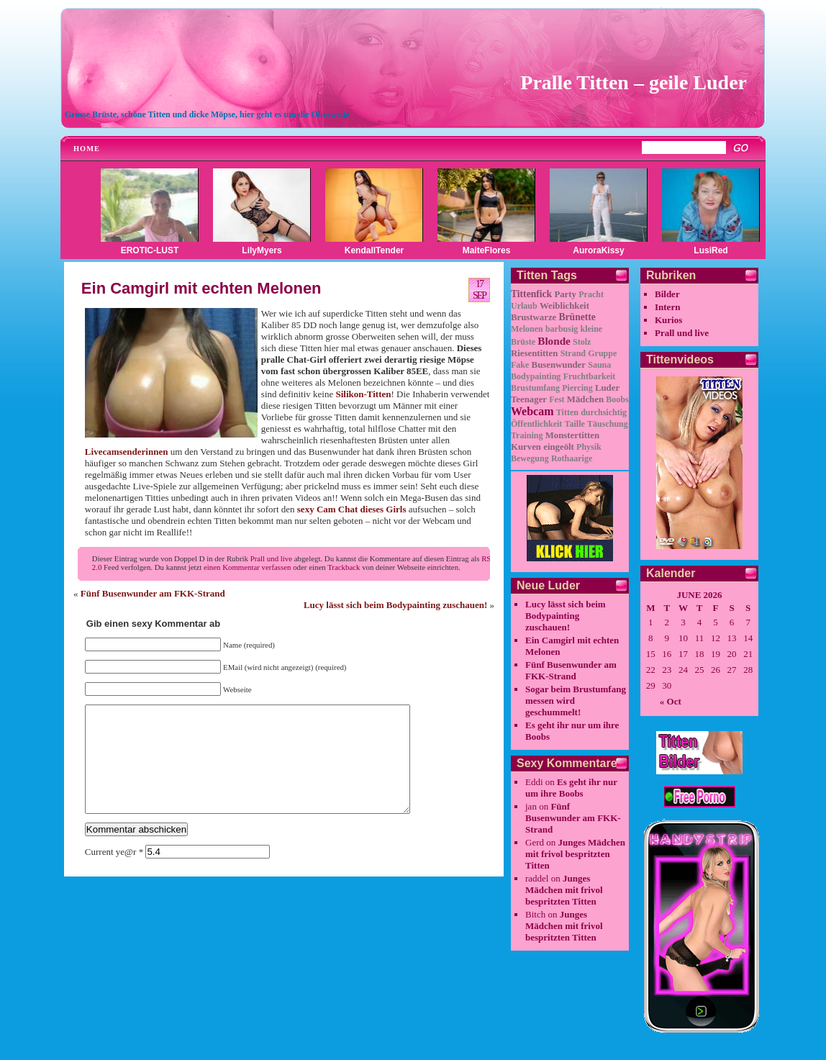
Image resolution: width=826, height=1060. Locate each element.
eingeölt (558, 447)
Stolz (582, 342)
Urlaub (524, 306)
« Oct (670, 701)
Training (527, 435)
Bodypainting (535, 376)
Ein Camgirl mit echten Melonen (201, 288)
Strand (573, 353)
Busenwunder (559, 365)
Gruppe (602, 353)
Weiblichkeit (564, 306)
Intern (667, 307)
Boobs (617, 399)
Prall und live (271, 558)
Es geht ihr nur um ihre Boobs (571, 787)
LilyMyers (261, 250)
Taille (575, 424)
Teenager (529, 399)
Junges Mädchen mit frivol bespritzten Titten (575, 854)
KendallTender (374, 250)
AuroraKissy (598, 250)
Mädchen (585, 399)
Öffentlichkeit (536, 424)
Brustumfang (535, 388)
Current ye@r (114, 873)
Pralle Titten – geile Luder (633, 82)
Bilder (667, 294)
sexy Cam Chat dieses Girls (352, 509)
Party (565, 294)
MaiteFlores (487, 250)
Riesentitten (534, 353)
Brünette (577, 317)
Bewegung (530, 458)
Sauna (599, 365)
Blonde (554, 341)
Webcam (532, 411)
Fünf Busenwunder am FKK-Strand (153, 593)
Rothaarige (571, 458)
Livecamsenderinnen (126, 451)
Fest (556, 399)
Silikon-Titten (363, 394)
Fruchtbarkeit (589, 376)
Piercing (577, 388)
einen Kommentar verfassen (247, 567)
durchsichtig (604, 412)
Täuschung (607, 424)
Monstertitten (572, 435)
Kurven (526, 447)
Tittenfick (531, 294)
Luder (607, 388)
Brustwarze (533, 317)
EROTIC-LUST (150, 250)
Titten (567, 412)
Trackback (343, 567)
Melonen (527, 329)
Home (86, 149)
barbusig (561, 329)
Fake (520, 365)
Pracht (591, 294)
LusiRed (710, 250)
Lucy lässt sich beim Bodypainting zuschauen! (395, 604)
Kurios (668, 319)
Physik (589, 447)
